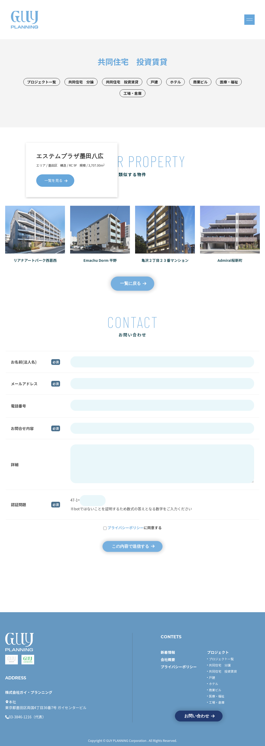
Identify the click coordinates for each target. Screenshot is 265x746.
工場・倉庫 (132, 93)
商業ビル (200, 81)
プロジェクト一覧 (41, 81)
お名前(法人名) (23, 366)
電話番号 (18, 411)
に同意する (134, 532)
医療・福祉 (229, 81)
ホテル (175, 81)
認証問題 (18, 509)
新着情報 (168, 652)
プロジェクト (218, 652)
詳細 (14, 469)
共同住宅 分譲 (81, 81)
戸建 (154, 81)
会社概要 (168, 659)
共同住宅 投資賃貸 (122, 81)
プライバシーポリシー (125, 532)
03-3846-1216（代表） (27, 716)
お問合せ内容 (22, 433)
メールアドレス (24, 388)
